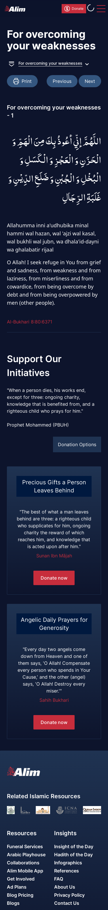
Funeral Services (25, 846)
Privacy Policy (69, 895)
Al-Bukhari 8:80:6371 (29, 322)
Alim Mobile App (25, 871)
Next (90, 81)
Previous (62, 81)
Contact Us (66, 903)
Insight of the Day (73, 846)
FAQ (58, 879)
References (66, 871)
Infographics (68, 863)
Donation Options (77, 444)
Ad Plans (16, 887)
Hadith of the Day (73, 854)
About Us (64, 887)
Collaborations (23, 863)
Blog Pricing (20, 895)
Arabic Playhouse (26, 854)
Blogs (13, 903)
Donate (74, 8)
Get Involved (21, 879)
